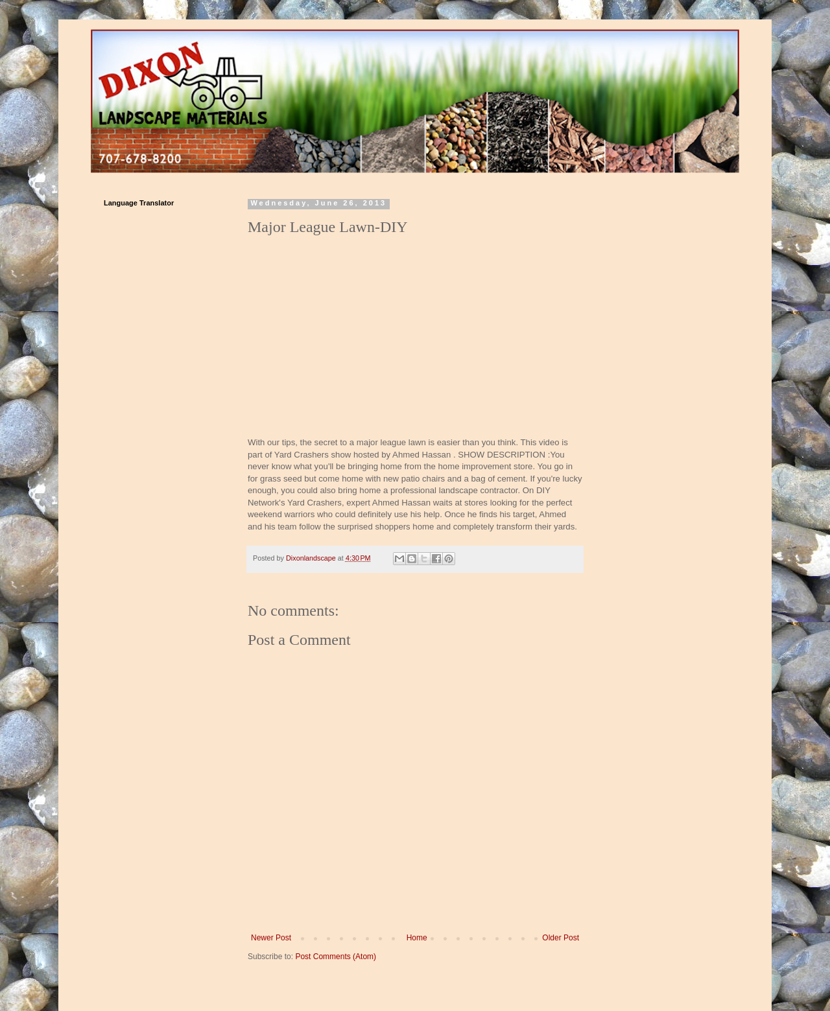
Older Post (560, 937)
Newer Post (271, 937)
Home (417, 937)
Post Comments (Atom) (335, 956)
